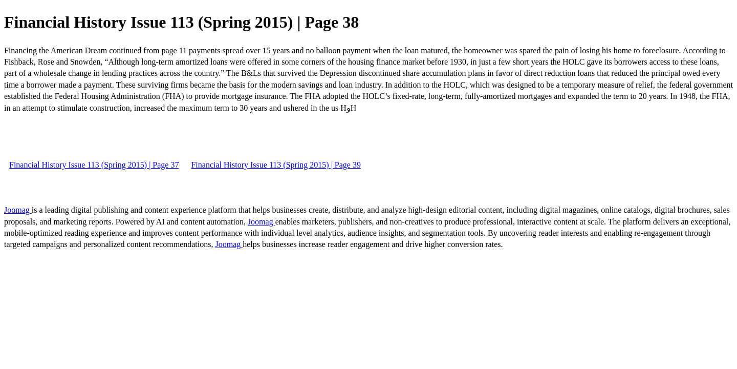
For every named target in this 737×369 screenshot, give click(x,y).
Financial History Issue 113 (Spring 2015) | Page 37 (94, 164)
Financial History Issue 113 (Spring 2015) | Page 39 (275, 164)
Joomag (18, 210)
